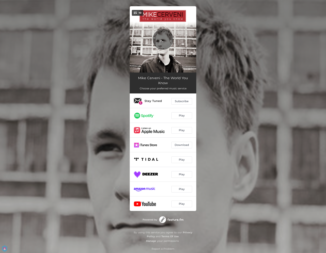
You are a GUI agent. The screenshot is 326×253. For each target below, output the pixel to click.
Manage (151, 240)
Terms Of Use (170, 236)
